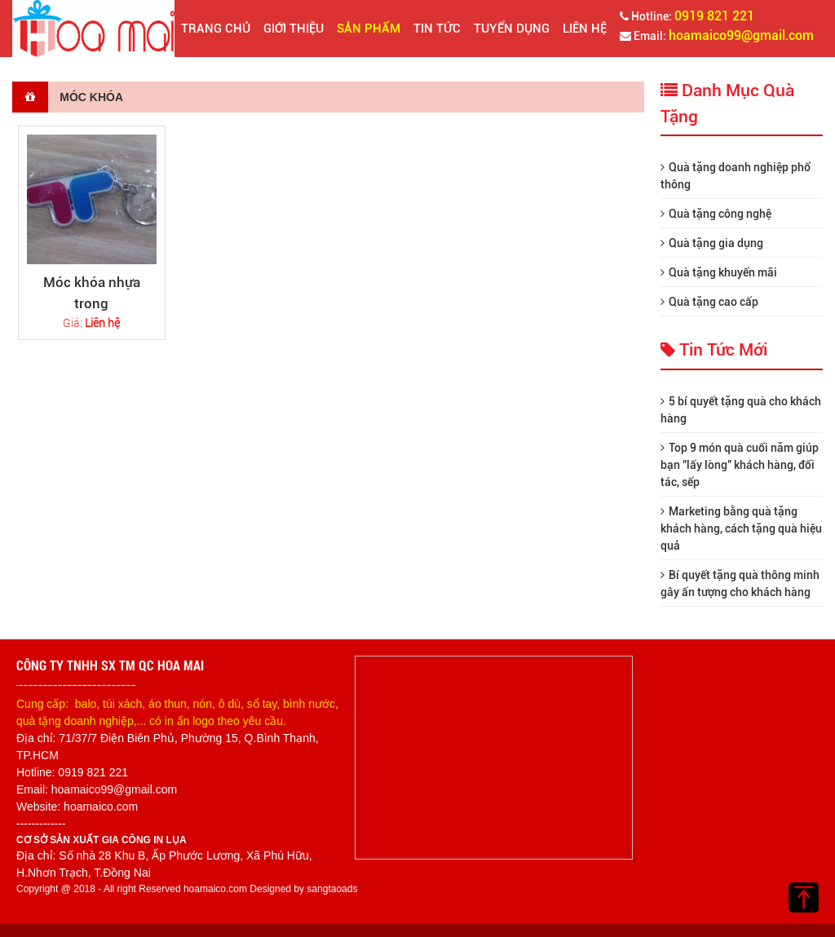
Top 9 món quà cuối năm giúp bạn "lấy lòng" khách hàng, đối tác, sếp (739, 464)
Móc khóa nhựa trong (91, 293)
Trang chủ (215, 28)
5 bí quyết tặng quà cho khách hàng (740, 410)
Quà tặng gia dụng (711, 243)
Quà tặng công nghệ (715, 213)
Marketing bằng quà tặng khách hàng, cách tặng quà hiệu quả (741, 528)
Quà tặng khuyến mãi (718, 272)
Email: (717, 35)
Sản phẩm (368, 28)
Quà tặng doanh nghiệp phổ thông (735, 176)
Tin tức (437, 28)
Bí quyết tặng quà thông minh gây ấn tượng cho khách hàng (740, 583)
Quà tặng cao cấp (709, 301)
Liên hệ (585, 28)
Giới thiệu (293, 28)
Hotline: (687, 16)
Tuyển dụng (512, 28)
